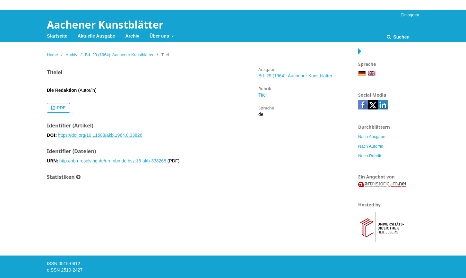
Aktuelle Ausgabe (96, 36)
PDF (60, 107)
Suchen (401, 36)
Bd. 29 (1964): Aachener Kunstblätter (119, 54)
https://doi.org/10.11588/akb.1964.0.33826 (100, 135)
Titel (262, 95)
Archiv (132, 36)
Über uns (160, 36)
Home (52, 54)
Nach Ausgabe (371, 136)
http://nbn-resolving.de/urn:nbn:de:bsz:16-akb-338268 (112, 160)
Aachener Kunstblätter (105, 24)
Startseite (57, 36)
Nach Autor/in (370, 146)
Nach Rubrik (369, 155)
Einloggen (410, 15)
